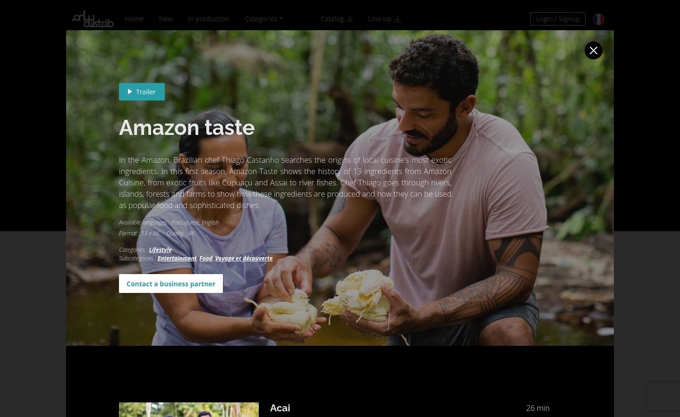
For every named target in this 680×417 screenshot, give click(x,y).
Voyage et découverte (244, 258)
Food (205, 258)
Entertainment (177, 258)
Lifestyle (160, 250)
